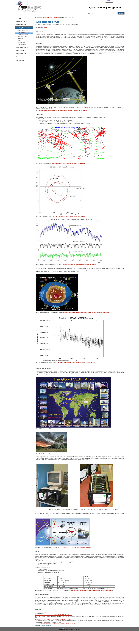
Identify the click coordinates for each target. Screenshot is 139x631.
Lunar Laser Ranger (22, 36)
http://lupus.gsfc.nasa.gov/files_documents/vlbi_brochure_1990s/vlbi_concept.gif (63, 110)
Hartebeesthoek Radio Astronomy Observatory (69, 629)
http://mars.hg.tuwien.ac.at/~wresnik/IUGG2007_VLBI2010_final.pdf (92, 590)
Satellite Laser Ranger (23, 34)
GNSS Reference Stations (24, 30)
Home (44, 17)
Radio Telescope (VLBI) (23, 32)
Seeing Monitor (21, 42)
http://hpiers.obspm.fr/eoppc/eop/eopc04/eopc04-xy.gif (68, 216)
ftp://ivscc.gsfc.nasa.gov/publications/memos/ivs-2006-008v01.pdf (57, 623)
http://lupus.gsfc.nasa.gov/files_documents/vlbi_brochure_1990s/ (53, 619)
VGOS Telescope (22, 44)
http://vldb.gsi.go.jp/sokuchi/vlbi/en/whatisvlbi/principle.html (74, 547)
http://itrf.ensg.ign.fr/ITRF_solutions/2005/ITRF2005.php (68, 163)
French (45, 27)
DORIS (19, 40)
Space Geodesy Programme (105, 7)
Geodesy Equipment (53, 17)
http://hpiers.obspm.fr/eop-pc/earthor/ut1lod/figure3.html (79, 264)
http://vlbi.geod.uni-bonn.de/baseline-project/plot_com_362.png (76, 362)
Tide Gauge (20, 38)
